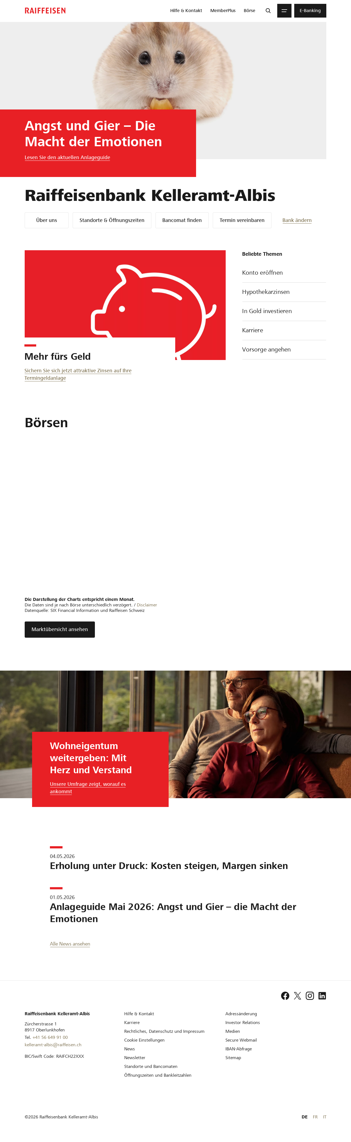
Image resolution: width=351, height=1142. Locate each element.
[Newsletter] (134, 1057)
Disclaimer (147, 604)
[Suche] (268, 11)
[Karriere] (132, 1022)
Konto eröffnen (284, 273)
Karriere (284, 331)
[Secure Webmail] (241, 1040)
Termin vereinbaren (242, 220)
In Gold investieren (284, 312)
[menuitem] (186, 11)
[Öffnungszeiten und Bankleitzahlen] (157, 1075)
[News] (129, 1048)
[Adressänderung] (241, 1013)
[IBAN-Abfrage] (238, 1048)
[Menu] (284, 11)
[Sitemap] (233, 1057)
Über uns (46, 220)
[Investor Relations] (242, 1022)
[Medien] (232, 1031)
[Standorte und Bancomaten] (150, 1066)
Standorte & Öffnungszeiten (112, 220)
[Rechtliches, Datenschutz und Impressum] (164, 1031)
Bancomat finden (182, 220)
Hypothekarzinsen (284, 292)
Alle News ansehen (70, 944)
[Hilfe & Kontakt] (139, 1013)
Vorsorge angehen (284, 350)
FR (315, 1117)
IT (324, 1117)
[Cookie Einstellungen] (144, 1040)
